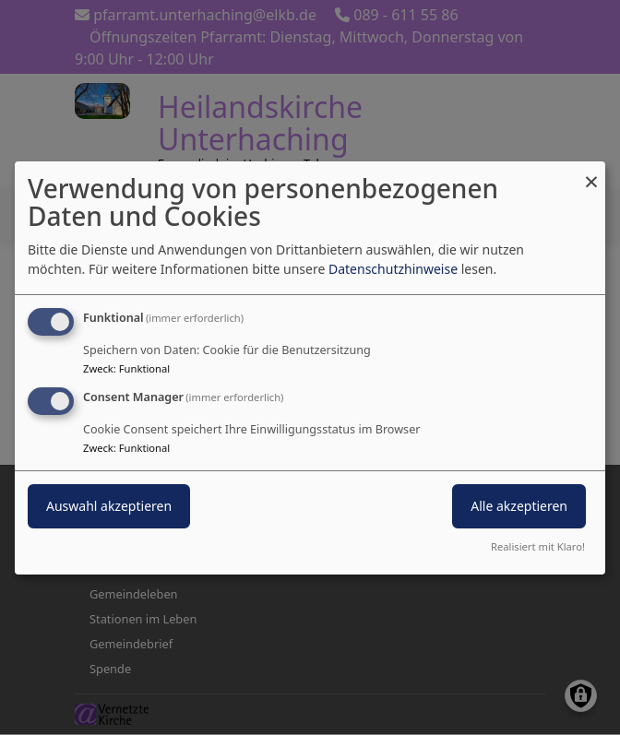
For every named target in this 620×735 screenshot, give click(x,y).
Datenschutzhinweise (393, 269)
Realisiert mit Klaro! (538, 546)
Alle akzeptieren (519, 506)
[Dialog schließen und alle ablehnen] (591, 172)
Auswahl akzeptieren (109, 506)
